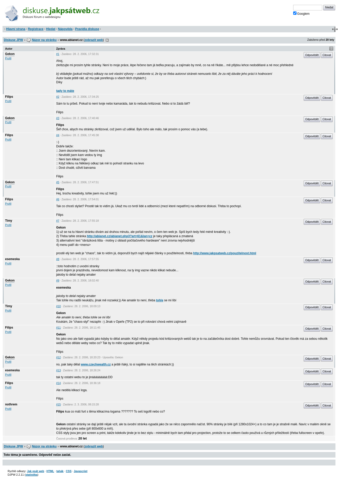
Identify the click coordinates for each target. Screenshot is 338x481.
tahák (59, 471)
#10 (58, 306)
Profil (8, 58)
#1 (57, 53)
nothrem (11, 404)
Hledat (50, 29)
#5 (57, 182)
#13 (58, 370)
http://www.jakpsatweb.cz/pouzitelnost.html (224, 253)
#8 (57, 259)
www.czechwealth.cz (96, 364)
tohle (159, 300)
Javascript (80, 471)
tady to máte (65, 91)
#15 (58, 404)
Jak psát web (35, 471)
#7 (57, 220)
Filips (9, 96)
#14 (58, 383)
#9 (57, 280)
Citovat (326, 54)
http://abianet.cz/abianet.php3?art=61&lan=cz (119, 236)
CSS (69, 471)
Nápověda (65, 29)
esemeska (12, 259)
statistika (31, 474)
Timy (8, 220)
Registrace (35, 29)
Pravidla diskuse (87, 29)
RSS (107, 40)
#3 (57, 118)
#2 (57, 96)
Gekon (10, 54)
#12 (58, 357)
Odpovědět (312, 54)
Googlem (301, 13)
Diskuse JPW (13, 40)
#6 (57, 199)
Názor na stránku (44, 40)
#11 (58, 327)
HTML (50, 471)
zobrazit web (93, 40)
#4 (57, 135)
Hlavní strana (15, 29)
